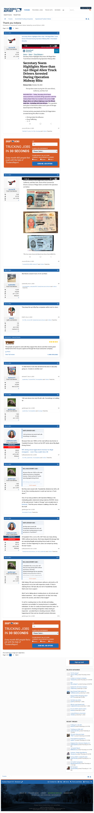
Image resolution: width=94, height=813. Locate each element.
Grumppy (38, 131)
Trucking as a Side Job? (76, 729)
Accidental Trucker (27, 512)
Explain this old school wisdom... (79, 687)
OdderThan (73, 688)
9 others (45, 131)
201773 (72, 697)
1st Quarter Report (75, 748)
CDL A (34, 159)
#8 (57, 464)
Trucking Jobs (37, 10)
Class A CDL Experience (40, 148)
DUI (71, 682)
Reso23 (72, 726)
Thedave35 (73, 679)
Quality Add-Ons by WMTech (47, 808)
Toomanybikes (26, 286)
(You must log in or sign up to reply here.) (14, 652)
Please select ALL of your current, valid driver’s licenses (43, 156)
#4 (57, 303)
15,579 (17, 382)
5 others (42, 264)
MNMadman (73, 749)
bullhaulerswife (12, 441)
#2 (57, 175)
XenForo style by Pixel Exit (47, 807)
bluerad (72, 710)
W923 (31, 264)
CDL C (50, 159)
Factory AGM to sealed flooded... (79, 757)
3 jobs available (53, 354)
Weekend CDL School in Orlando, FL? (80, 743)
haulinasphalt (74, 744)
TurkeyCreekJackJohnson (43, 286)
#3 (57, 270)
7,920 (17, 414)
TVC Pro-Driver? (74, 673)
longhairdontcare (75, 706)
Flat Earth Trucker (26, 131)
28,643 (17, 450)
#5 (57, 363)
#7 (57, 426)
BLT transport (73, 767)
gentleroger (12, 409)
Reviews (57, 10)
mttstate (72, 714)
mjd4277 (72, 740)
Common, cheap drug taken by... (78, 752)
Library (43, 793)
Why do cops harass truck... (77, 704)
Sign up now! (79, 662)
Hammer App (68, 793)
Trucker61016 (25, 264)
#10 (57, 557)
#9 (57, 518)
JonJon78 (35, 25)
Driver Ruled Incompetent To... (78, 738)
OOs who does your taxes (77, 734)
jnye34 (72, 701)
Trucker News (33, 793)
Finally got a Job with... (76, 725)
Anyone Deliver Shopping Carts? (79, 695)
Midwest (16, 456)
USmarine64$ (74, 768)
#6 (57, 394)
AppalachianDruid (75, 763)
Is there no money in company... (78, 678)
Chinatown (73, 754)
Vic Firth (33, 131)
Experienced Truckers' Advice (18, 25)
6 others (55, 286)
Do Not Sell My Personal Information (46, 795)
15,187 (17, 289)
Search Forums (8, 15)
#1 (57, 33)
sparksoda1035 (74, 730)
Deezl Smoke (74, 758)
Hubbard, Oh (15, 329)
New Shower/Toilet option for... (78, 691)
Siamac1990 (73, 674)
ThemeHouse (57, 809)
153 (18, 323)
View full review (10, 354)
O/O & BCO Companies (76, 762)
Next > (17, 28)
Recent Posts (17, 15)
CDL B (42, 159)
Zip (33, 141)
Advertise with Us (55, 793)
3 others (47, 379)
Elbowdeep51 (74, 684)
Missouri (16, 295)
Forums (27, 10)
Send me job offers (44, 164)
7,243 (17, 52)
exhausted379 (33, 286)
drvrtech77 (35, 264)
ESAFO (11, 318)
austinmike (11, 285)
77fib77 (72, 736)
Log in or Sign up (85, 8)
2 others (50, 320)
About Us (23, 793)
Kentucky (24, 504)
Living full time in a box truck (77, 713)
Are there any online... (76, 700)
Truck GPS (49, 10)
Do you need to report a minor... (78, 708)
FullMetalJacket (74, 693)
